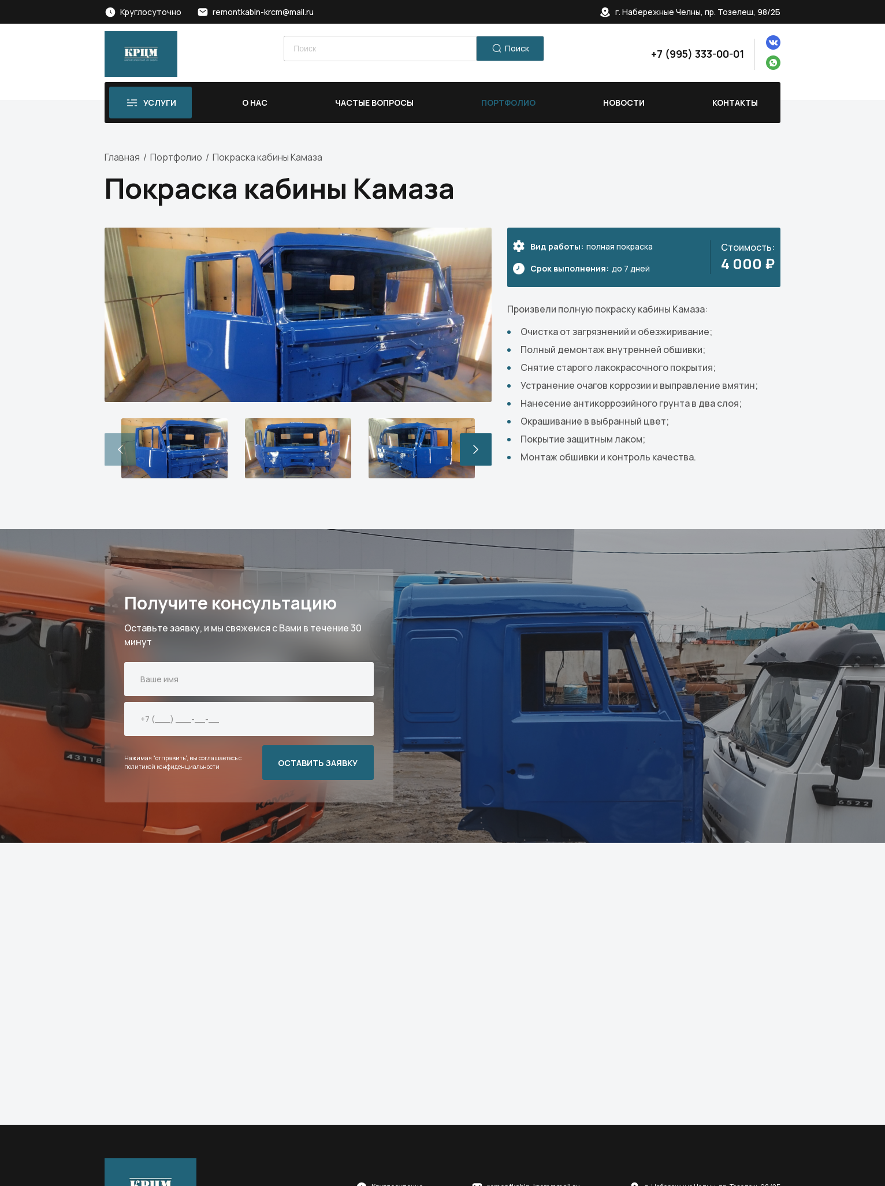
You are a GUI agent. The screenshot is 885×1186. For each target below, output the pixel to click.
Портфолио (508, 102)
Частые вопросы (374, 102)
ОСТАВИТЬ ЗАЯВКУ (318, 762)
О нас (254, 102)
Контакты (735, 102)
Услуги (159, 102)
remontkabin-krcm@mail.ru (263, 11)
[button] (476, 449)
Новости (624, 102)
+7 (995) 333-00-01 (697, 54)
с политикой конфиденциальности (182, 762)
